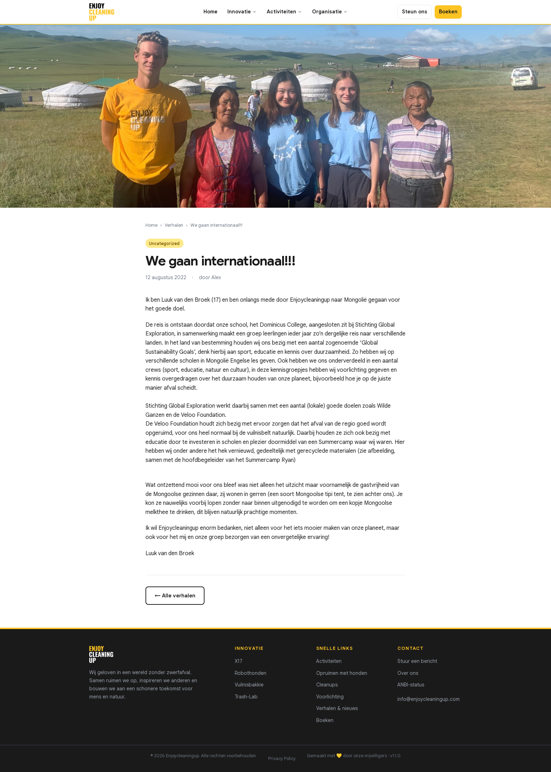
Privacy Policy (282, 758)
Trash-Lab (246, 696)
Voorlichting (330, 696)
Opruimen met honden (341, 673)
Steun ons (414, 11)
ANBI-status (410, 685)
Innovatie (242, 11)
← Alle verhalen (175, 595)
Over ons (407, 673)
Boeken (448, 11)
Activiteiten (284, 11)
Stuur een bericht (417, 661)
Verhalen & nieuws (337, 708)
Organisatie (330, 11)
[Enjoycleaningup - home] (101, 12)
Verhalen (174, 225)
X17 (238, 661)
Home (210, 11)
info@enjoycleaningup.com (428, 699)
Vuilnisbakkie (249, 685)
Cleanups (327, 685)
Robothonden (250, 673)
